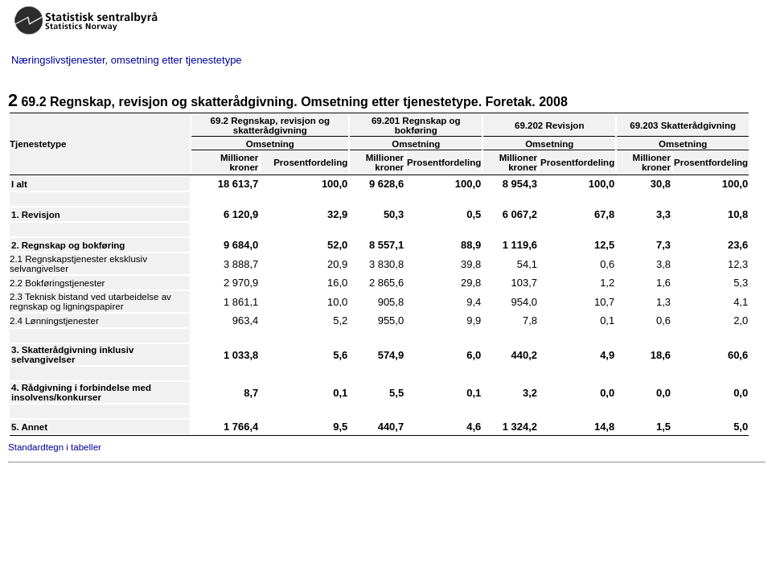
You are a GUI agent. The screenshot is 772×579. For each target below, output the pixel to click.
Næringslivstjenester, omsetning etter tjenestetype (126, 60)
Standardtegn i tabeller (54, 447)
